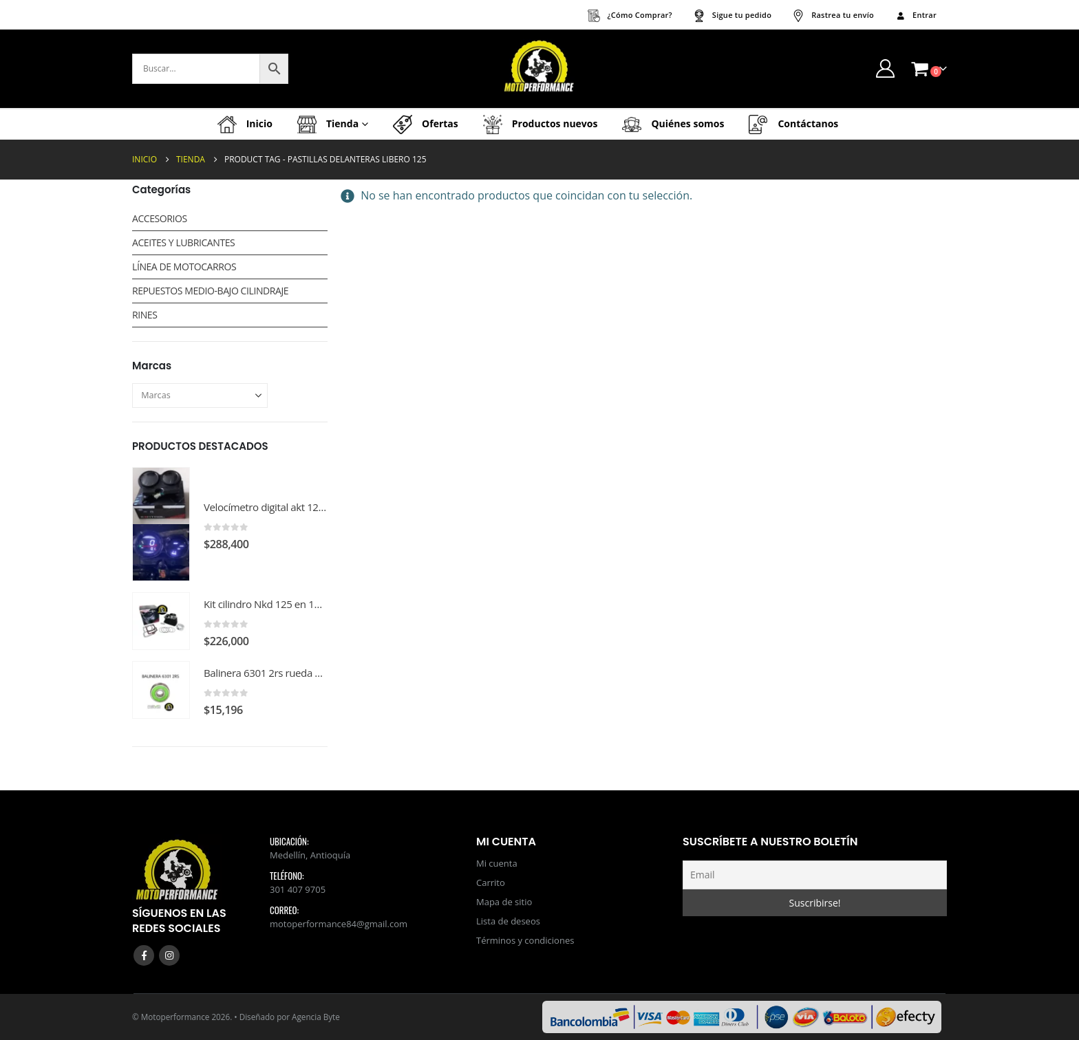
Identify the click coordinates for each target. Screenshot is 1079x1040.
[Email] (815, 874)
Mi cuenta (496, 863)
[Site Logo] (539, 69)
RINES (144, 314)
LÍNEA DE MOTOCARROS (184, 266)
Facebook (143, 955)
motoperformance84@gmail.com (338, 924)
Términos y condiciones (525, 940)
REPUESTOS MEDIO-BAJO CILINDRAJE (210, 290)
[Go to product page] (161, 524)
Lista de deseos (508, 921)
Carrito (490, 882)
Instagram (169, 955)
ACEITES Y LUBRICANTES (183, 242)
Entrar (916, 15)
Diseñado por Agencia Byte (289, 1016)
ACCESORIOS (159, 218)
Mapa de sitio (504, 902)
